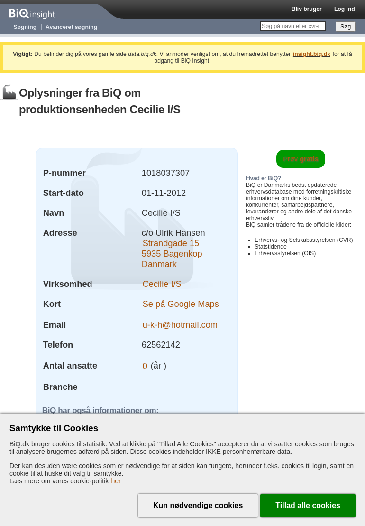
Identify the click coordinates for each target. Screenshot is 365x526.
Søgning (25, 27)
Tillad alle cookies (307, 505)
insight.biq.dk (311, 54)
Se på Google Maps (181, 304)
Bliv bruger (307, 9)
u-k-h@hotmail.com (180, 325)
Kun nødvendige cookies (198, 505)
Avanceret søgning (71, 27)
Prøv (301, 159)
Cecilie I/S (162, 284)
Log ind (344, 9)
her (116, 481)
